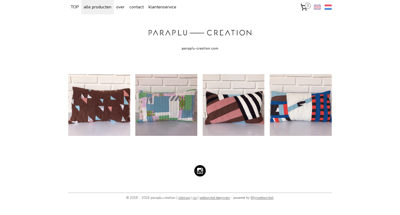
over (120, 7)
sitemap (184, 198)
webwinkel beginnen (214, 198)
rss (195, 198)
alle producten (97, 7)
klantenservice (162, 7)
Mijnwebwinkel (262, 198)
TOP (75, 7)
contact (136, 7)
